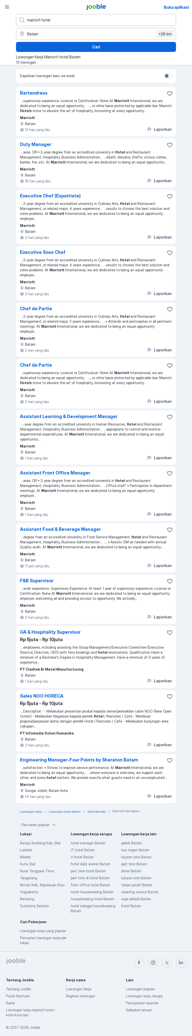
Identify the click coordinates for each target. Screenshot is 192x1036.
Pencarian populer (39, 824)
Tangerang (28, 878)
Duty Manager (35, 144)
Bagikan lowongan (80, 996)
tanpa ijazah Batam (136, 885)
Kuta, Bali (27, 864)
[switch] (168, 75)
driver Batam (131, 871)
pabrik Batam (131, 843)
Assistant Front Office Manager (55, 472)
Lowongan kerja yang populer (43, 931)
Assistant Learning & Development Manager (69, 416)
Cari (96, 46)
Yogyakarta (29, 892)
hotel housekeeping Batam (92, 892)
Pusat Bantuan (18, 996)
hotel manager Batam (88, 843)
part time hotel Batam (88, 871)
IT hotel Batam (83, 850)
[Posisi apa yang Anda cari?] (96, 20)
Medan (25, 857)
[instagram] (153, 963)
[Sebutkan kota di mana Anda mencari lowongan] (96, 34)
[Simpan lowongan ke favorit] (170, 93)
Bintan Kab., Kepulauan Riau (42, 885)
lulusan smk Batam (136, 878)
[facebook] (139, 963)
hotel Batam (131, 906)
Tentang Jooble (18, 989)
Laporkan (159, 129)
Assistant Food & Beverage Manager (60, 529)
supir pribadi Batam (136, 899)
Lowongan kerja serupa (144, 996)
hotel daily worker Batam (90, 864)
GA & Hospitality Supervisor (50, 632)
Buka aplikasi (176, 7)
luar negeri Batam (135, 850)
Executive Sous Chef (43, 252)
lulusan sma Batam (136, 857)
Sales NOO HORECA (42, 696)
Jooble (35, 1027)
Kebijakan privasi (139, 1010)
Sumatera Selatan (34, 906)
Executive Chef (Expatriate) (50, 195)
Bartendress (34, 93)
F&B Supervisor (37, 580)
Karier (10, 1003)
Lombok (26, 850)
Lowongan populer (140, 989)
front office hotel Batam (90, 885)
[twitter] (167, 963)
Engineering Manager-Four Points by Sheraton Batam (79, 759)
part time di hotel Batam (90, 878)
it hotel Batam (82, 857)
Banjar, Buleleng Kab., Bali (40, 843)
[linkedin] (181, 963)
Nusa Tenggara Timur (37, 871)
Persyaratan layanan (142, 1003)
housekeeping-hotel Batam (92, 899)
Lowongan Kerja (78, 989)
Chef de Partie (36, 308)
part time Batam (134, 864)
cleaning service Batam (139, 892)
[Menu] (7, 7)
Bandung (27, 899)
